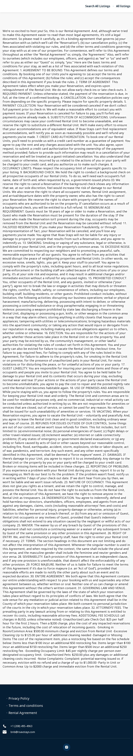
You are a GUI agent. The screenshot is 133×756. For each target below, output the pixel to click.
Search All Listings (97, 6)
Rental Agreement (23, 712)
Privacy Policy (19, 698)
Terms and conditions (26, 705)
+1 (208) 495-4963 (17, 726)
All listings (123, 6)
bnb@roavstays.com (19, 732)
